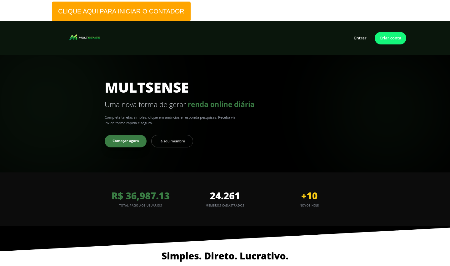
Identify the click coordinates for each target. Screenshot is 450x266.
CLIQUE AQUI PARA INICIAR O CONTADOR (121, 11)
